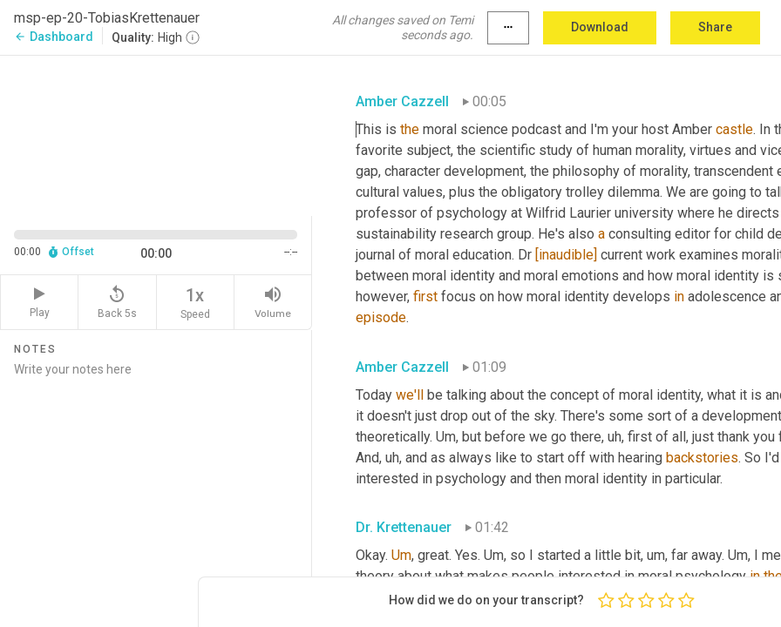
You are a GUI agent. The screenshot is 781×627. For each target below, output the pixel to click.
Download (599, 27)
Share (715, 27)
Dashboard (53, 37)
